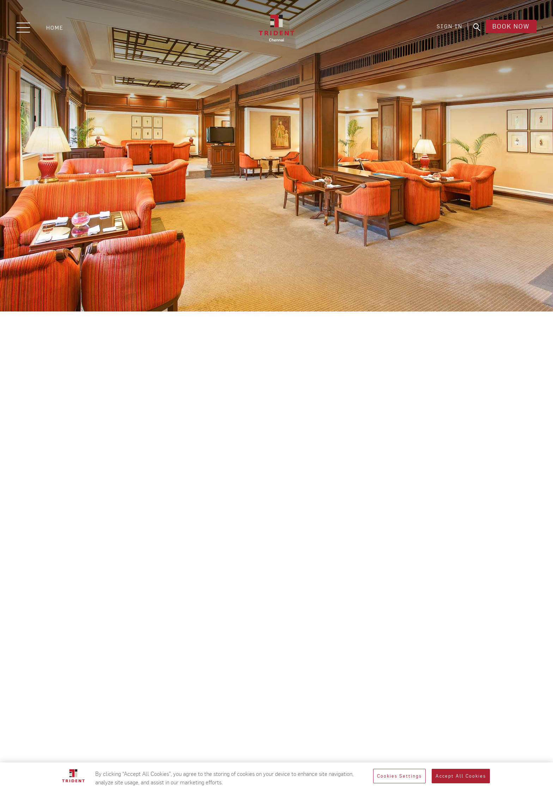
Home (54, 28)
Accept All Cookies (461, 776)
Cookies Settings (399, 776)
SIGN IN (447, 28)
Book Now (510, 28)
